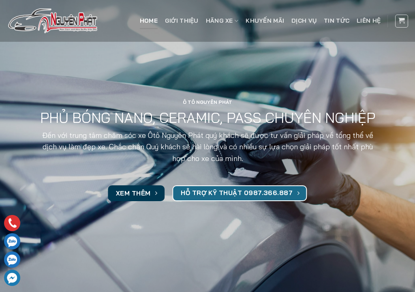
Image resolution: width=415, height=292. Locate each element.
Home (149, 20)
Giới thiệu (182, 20)
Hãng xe (222, 21)
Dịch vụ (304, 20)
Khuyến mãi (265, 20)
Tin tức (336, 20)
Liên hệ (369, 20)
